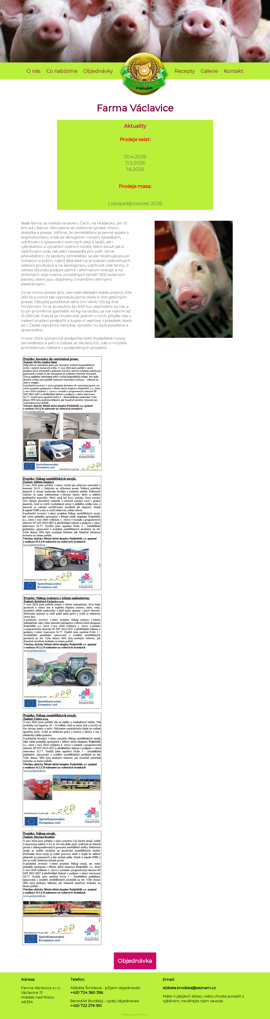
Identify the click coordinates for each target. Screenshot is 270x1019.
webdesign (127, 1014)
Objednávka (135, 960)
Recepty (185, 71)
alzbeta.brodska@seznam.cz (189, 987)
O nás (34, 71)
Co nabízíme (62, 71)
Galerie (209, 71)
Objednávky (98, 71)
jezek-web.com (140, 1014)
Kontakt (233, 71)
